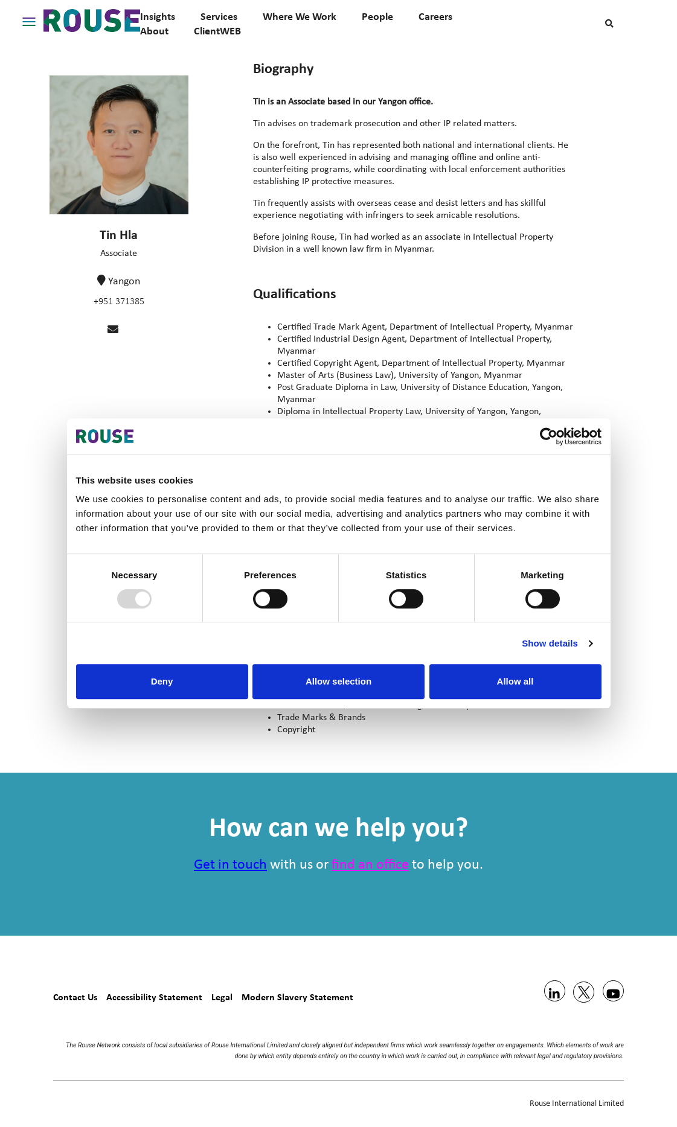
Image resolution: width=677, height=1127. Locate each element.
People (377, 16)
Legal (222, 997)
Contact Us (75, 997)
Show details (550, 643)
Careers (435, 16)
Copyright (296, 730)
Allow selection (338, 681)
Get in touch (230, 865)
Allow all (515, 681)
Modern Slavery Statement (297, 997)
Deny (162, 681)
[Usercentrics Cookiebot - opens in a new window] (549, 436)
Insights (157, 16)
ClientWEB (217, 30)
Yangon (124, 281)
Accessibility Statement (154, 997)
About (154, 30)
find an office (370, 865)
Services (219, 16)
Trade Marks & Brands (321, 718)
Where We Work (299, 16)
